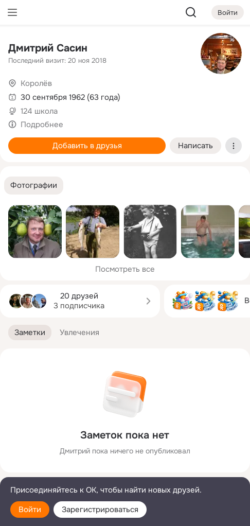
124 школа (39, 111)
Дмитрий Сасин (47, 48)
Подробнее (42, 124)
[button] (33, 186)
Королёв (36, 83)
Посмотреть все (125, 269)
